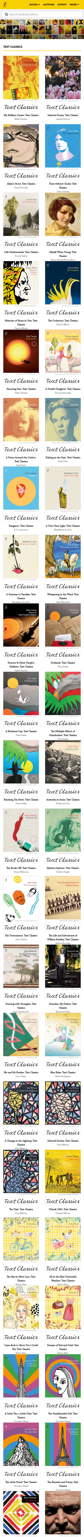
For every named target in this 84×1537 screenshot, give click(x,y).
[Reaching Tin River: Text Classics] (21, 767)
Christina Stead (21, 1421)
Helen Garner (21, 670)
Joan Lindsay (63, 191)
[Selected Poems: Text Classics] (63, 83)
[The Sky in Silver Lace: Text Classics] (21, 1244)
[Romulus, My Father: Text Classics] (63, 972)
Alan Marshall (63, 602)
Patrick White (21, 328)
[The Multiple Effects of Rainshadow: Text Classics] (63, 699)
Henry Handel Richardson (63, 259)
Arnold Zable (21, 256)
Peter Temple (21, 392)
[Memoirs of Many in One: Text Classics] (21, 288)
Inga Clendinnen (21, 1011)
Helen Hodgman (63, 1076)
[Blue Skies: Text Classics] (63, 1040)
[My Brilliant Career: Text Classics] (21, 83)
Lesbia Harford (63, 119)
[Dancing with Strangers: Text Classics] (21, 972)
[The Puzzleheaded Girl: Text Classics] (63, 1381)
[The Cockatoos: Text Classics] (63, 288)
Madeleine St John (63, 529)
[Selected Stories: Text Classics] (63, 1108)
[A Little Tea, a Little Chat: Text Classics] (21, 1381)
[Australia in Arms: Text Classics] (63, 767)
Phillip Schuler (63, 803)
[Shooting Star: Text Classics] (21, 357)
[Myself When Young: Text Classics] (63, 220)
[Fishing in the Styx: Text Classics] (63, 425)
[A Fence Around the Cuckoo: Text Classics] (21, 425)
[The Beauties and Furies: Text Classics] (63, 1450)
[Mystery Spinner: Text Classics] (63, 836)
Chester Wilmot (63, 1213)
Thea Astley (62, 666)
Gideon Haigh (63, 871)
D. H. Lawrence (21, 529)
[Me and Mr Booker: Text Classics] (21, 1040)
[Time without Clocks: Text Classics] (63, 151)
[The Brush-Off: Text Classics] (21, 836)
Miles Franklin (21, 119)
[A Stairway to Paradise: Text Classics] (21, 562)
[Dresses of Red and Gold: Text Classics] (63, 1313)
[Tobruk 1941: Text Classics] (63, 1177)
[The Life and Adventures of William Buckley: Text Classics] (63, 903)
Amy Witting (21, 1148)
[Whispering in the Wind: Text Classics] (63, 562)
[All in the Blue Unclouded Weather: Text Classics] (63, 1244)
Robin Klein (21, 1284)
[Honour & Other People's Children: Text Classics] (21, 630)
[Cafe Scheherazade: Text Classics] (21, 220)
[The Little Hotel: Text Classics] (21, 1450)
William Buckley (62, 943)
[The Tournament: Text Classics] (21, 903)
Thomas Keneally (63, 392)
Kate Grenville (21, 187)
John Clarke (21, 939)
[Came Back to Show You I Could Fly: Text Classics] (21, 1313)
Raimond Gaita (63, 1011)
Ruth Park (21, 465)
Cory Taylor (21, 1076)
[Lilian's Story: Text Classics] (21, 151)
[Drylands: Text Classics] (63, 630)
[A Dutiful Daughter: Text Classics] (63, 357)
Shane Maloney (21, 871)
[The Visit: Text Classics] (21, 1177)
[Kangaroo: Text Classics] (21, 494)
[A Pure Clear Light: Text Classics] (63, 494)
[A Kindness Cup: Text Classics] (21, 699)
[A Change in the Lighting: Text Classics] (21, 1108)
